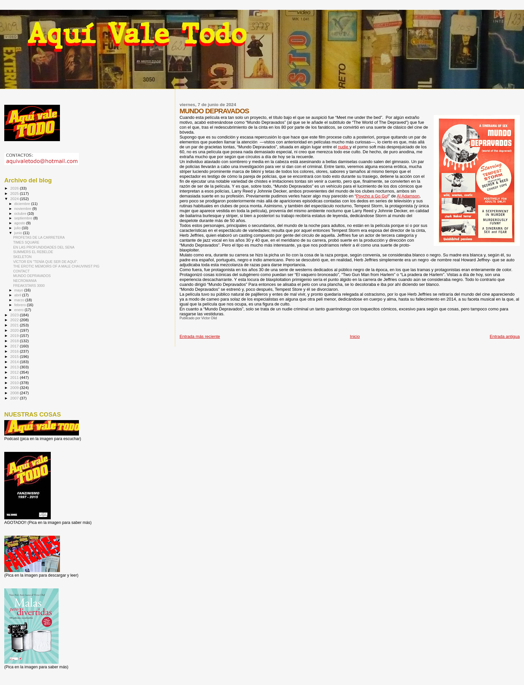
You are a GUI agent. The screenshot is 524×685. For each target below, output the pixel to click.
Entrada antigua (505, 336)
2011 (15, 377)
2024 (15, 198)
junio (18, 233)
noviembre (23, 209)
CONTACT (21, 271)
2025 (15, 193)
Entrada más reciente (199, 336)
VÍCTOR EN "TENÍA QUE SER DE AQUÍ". (45, 262)
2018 (15, 341)
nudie (343, 146)
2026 (15, 188)
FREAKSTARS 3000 (29, 285)
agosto (20, 223)
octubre (21, 213)
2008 (15, 393)
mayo (19, 290)
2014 (15, 362)
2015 (15, 356)
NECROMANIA (25, 281)
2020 (15, 330)
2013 (15, 367)
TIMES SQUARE (26, 242)
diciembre (22, 204)
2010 (15, 382)
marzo (20, 300)
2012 (15, 372)
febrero (20, 305)
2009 (15, 387)
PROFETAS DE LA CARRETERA (39, 237)
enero (19, 310)
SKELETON (22, 257)
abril (18, 295)
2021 (15, 325)
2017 (15, 346)
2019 (15, 335)
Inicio (355, 336)
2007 (15, 398)
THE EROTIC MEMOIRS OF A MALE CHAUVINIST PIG (56, 266)
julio (18, 228)
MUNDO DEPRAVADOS (32, 276)
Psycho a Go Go (371, 196)
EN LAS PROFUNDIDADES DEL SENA (43, 247)
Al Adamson (408, 196)
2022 (15, 320)
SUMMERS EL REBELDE (33, 252)
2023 (15, 315)
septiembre (23, 218)
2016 (15, 351)
